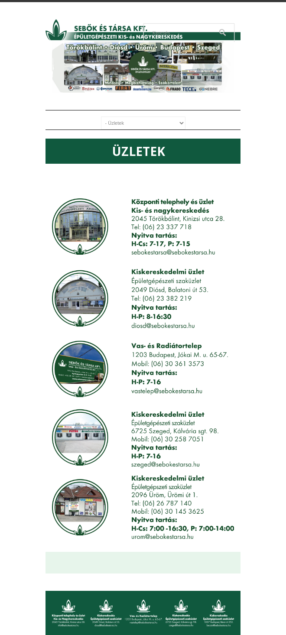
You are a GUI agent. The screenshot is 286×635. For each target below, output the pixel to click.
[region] (143, 67)
